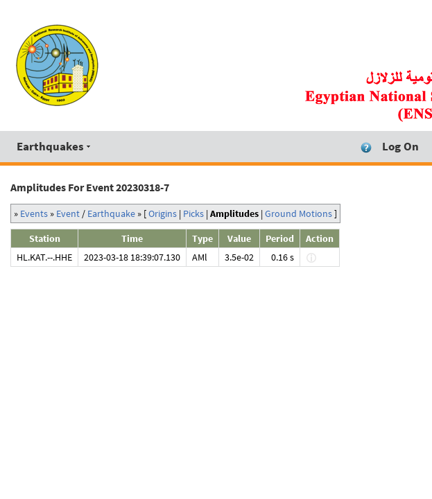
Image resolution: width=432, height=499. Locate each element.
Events (34, 213)
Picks (193, 213)
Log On (400, 146)
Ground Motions (298, 213)
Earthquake (111, 213)
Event (68, 213)
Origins (162, 213)
